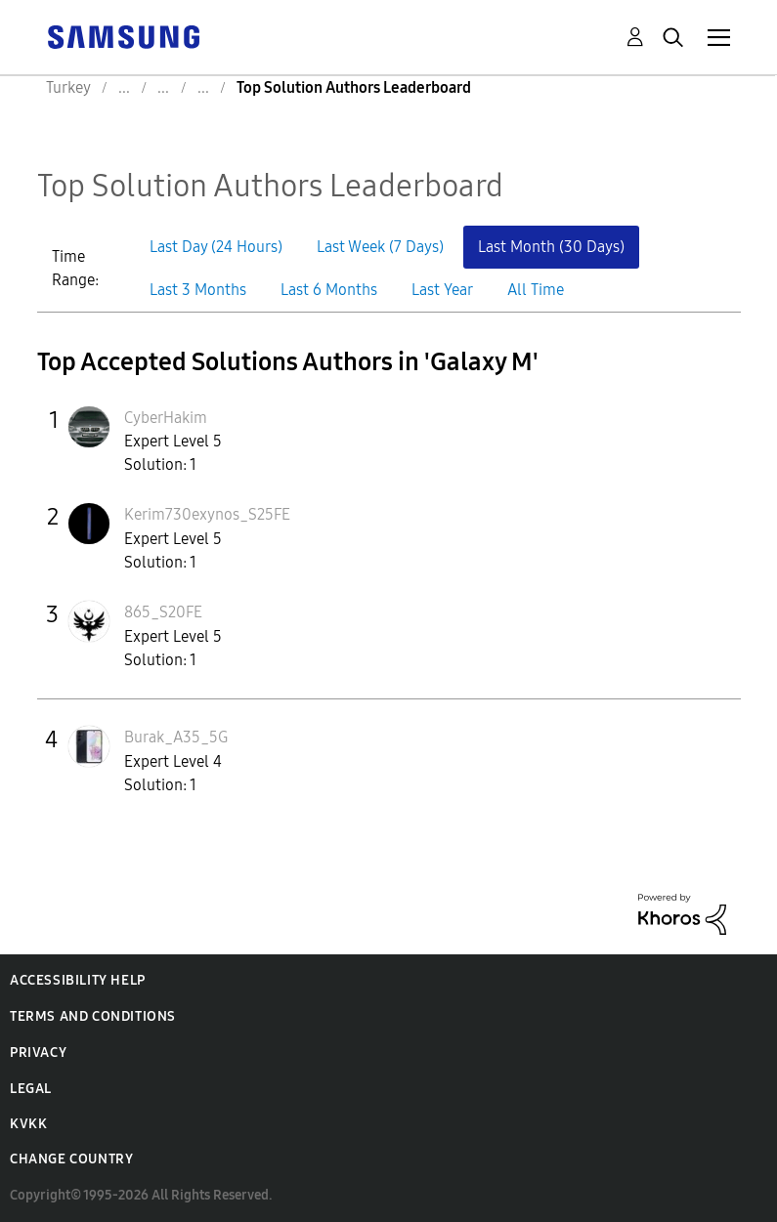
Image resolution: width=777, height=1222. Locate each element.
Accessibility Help (78, 980)
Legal (31, 1088)
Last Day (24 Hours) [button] (216, 246)
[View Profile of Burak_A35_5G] (176, 737)
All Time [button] (535, 289)
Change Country (71, 1159)
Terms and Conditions (93, 1016)
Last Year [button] (442, 289)
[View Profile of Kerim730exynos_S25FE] (207, 514)
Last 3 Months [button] (198, 289)
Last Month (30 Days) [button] (551, 246)
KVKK (28, 1124)
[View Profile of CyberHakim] (165, 417)
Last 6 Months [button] (329, 289)
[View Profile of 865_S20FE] (163, 612)
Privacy (38, 1052)
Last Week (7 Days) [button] (380, 246)
